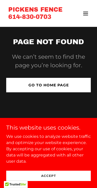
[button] (85, 13)
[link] (35, 17)
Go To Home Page (48, 85)
